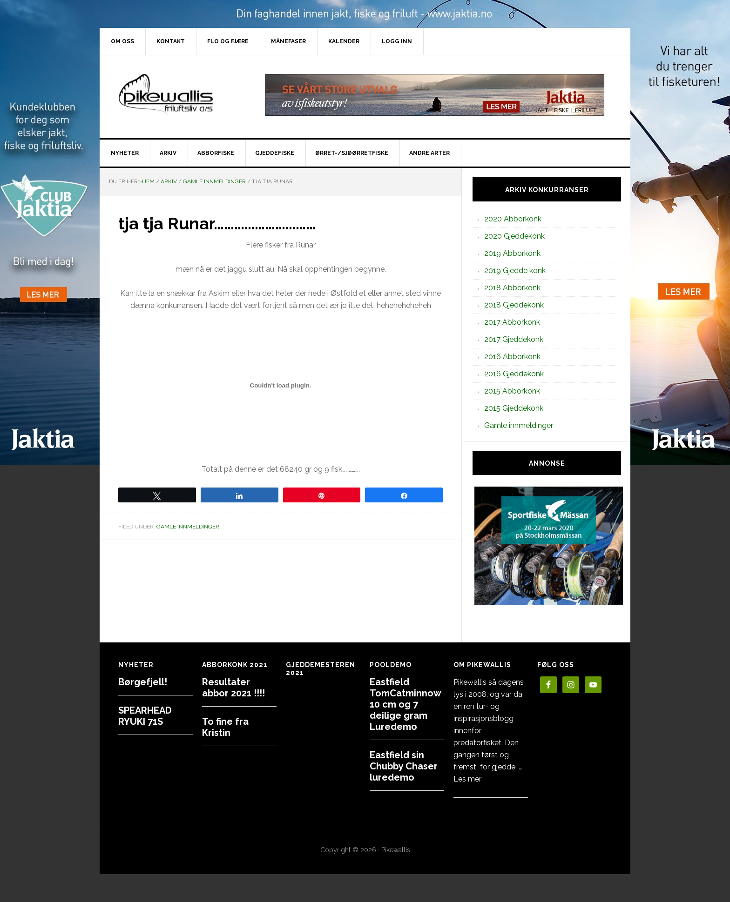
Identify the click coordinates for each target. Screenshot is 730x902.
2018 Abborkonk (512, 287)
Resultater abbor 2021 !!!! (233, 687)
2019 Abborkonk (512, 253)
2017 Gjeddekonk (513, 339)
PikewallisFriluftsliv (178, 95)
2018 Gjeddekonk (514, 305)
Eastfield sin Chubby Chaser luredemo (404, 766)
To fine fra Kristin (225, 727)
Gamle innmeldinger (187, 526)
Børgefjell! (142, 682)
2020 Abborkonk (512, 218)
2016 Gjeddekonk (514, 373)
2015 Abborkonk (512, 391)
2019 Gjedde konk (515, 270)
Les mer (467, 779)
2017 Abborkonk (512, 322)
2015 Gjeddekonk (513, 408)
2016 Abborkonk (512, 356)
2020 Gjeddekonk (514, 236)
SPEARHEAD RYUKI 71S (145, 716)
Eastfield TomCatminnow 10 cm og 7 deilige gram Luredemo (405, 704)
